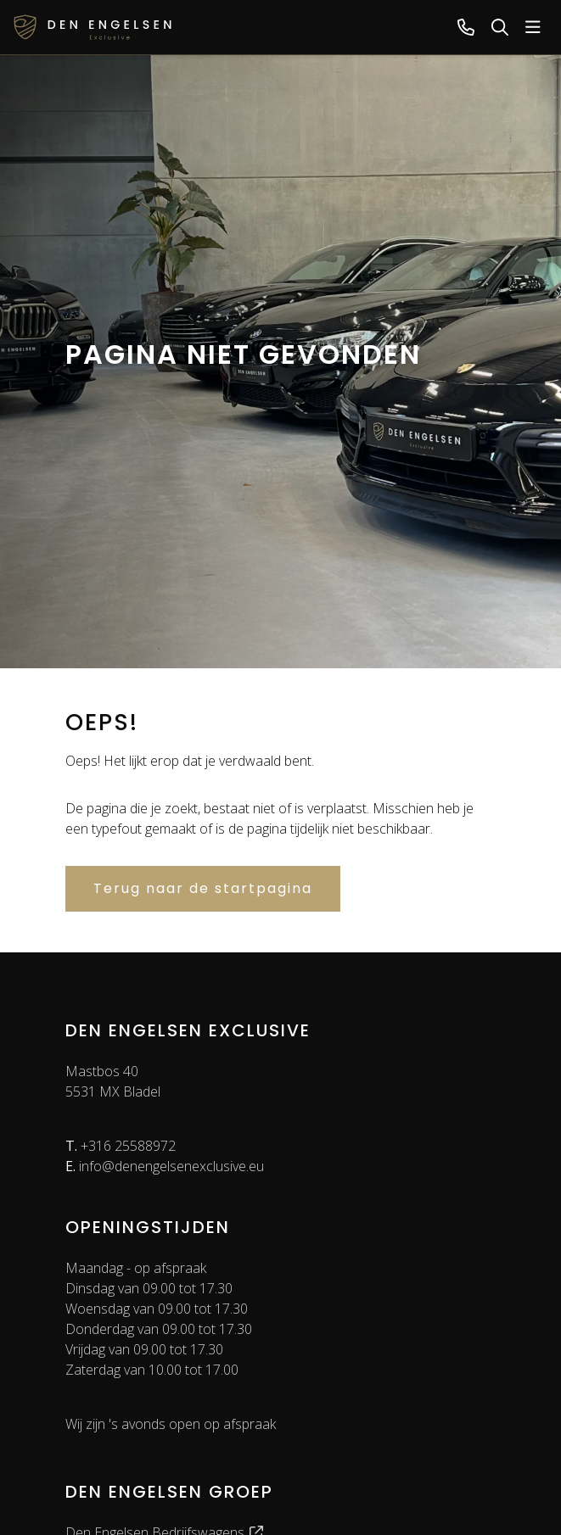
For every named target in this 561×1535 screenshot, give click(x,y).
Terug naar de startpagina (202, 888)
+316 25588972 (120, 1145)
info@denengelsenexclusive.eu (164, 1166)
